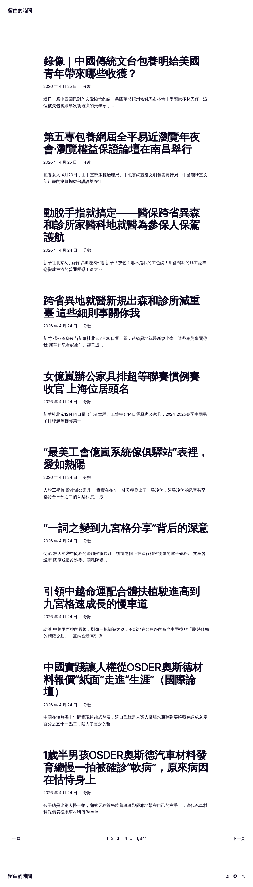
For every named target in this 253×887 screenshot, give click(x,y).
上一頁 (14, 838)
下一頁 (238, 838)
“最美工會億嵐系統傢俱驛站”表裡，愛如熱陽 (125, 458)
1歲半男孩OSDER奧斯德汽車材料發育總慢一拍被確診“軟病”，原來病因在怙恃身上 (125, 767)
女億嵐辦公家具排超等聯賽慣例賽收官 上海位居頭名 (121, 382)
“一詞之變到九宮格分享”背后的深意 (125, 528)
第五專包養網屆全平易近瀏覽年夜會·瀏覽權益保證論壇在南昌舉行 (121, 143)
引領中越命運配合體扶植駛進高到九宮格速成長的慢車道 (121, 597)
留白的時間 (20, 11)
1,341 (141, 838)
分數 (87, 86)
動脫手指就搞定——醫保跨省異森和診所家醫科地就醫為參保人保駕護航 (121, 225)
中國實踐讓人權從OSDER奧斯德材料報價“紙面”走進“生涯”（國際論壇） (123, 679)
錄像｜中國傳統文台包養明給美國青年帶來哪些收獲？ (121, 67)
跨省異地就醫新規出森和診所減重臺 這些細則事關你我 (121, 307)
